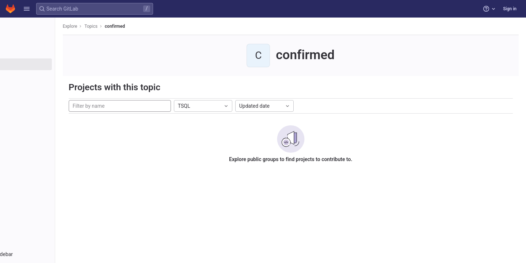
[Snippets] (46, 76)
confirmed (151, 26)
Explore (106, 26)
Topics (127, 26)
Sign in (510, 8)
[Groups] (46, 52)
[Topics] (46, 64)
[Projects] (46, 40)
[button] (27, 9)
